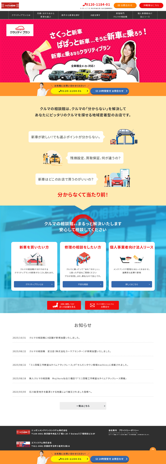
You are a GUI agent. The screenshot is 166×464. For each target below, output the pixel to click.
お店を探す (95, 15)
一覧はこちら (83, 405)
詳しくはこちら (132, 284)
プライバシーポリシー (129, 430)
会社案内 (113, 430)
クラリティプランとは (21, 15)
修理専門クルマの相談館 (120, 15)
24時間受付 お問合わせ (110, 90)
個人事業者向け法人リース (145, 15)
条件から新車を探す (70, 15)
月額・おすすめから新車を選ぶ (45, 15)
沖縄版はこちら (151, 5)
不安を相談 (83, 284)
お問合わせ (125, 5)
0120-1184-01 (96, 4)
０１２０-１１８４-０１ (70, 90)
